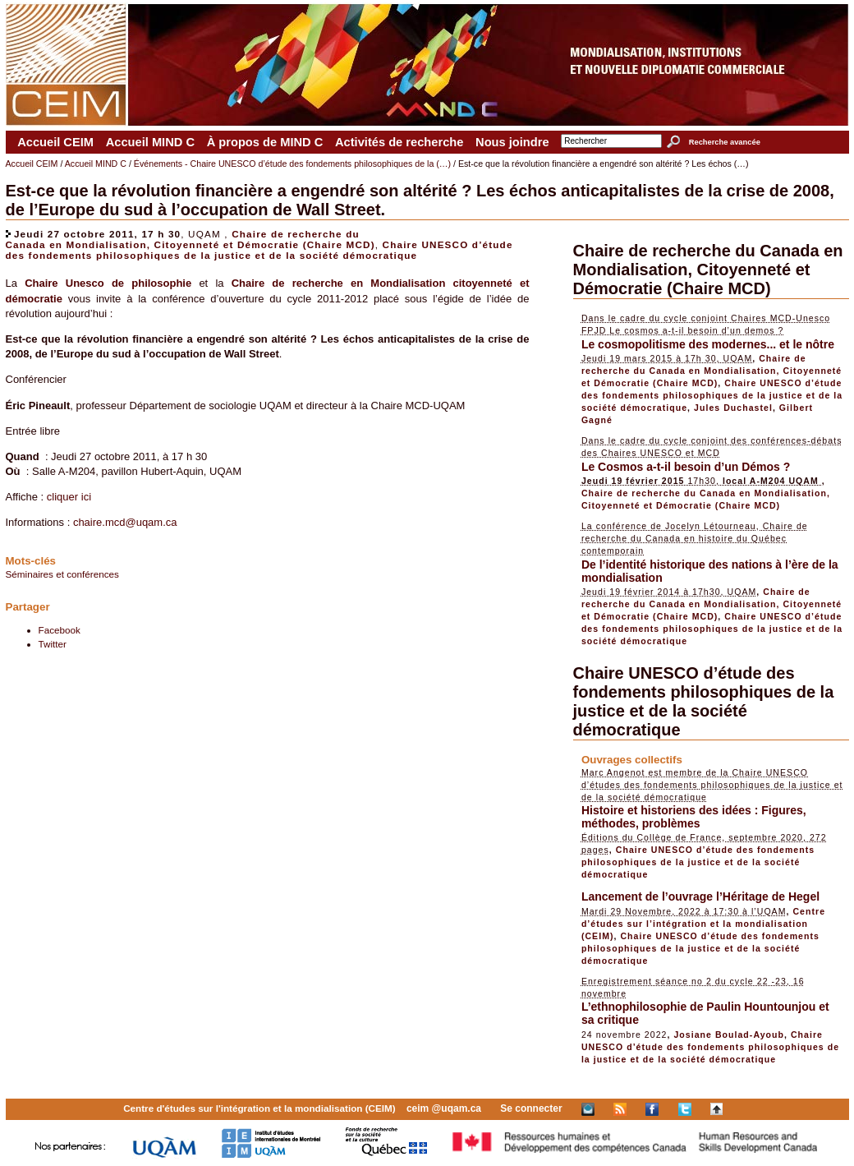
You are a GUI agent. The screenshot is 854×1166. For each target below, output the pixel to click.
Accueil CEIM (55, 142)
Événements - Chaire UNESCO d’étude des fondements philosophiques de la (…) (292, 163)
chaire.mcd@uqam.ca (125, 522)
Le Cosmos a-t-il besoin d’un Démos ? (685, 466)
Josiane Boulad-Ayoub (728, 1034)
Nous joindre (512, 142)
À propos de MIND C (265, 142)
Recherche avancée (724, 142)
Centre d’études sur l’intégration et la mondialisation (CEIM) (703, 923)
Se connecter (531, 1108)
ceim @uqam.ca (443, 1108)
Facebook (59, 629)
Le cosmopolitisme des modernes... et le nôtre (707, 344)
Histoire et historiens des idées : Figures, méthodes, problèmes (693, 817)
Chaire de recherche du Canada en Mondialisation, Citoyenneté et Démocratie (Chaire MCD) (190, 239)
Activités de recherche (399, 142)
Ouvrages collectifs (631, 760)
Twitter (53, 643)
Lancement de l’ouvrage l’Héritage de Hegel (700, 896)
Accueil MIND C (150, 142)
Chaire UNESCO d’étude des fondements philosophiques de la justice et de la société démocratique (259, 249)
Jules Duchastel (733, 407)
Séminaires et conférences (62, 574)
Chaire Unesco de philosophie (108, 283)
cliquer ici (69, 497)
